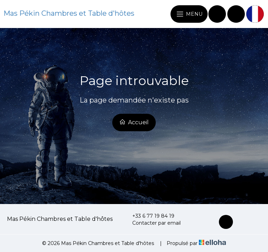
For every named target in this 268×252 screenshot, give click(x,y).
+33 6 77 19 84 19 (149, 216)
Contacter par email (152, 223)
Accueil (134, 122)
